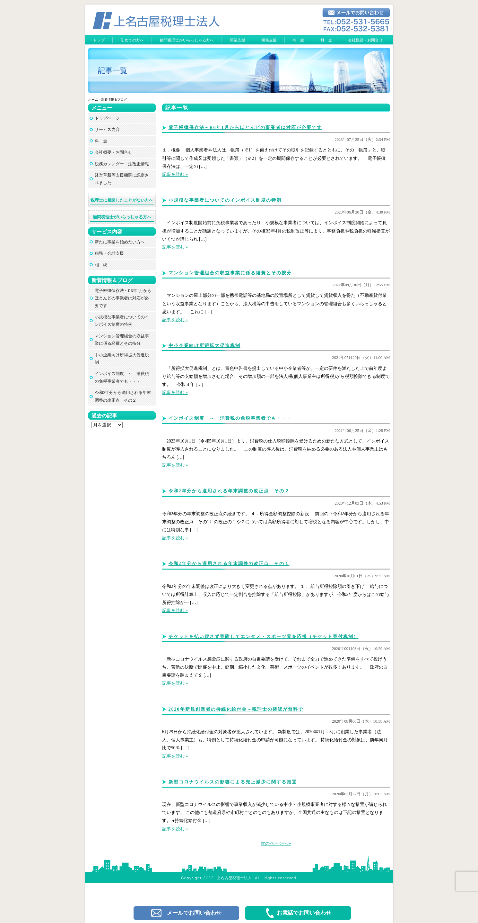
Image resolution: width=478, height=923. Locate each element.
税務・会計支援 (109, 253)
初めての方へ (132, 40)
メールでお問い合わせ (186, 913)
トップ (99, 40)
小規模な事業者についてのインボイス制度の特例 (225, 200)
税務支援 (269, 40)
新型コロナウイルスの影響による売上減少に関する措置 (233, 782)
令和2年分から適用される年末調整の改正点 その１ (229, 563)
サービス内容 (107, 129)
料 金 (326, 40)
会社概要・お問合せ (365, 40)
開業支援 (237, 40)
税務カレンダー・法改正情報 (122, 163)
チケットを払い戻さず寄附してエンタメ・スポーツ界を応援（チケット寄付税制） (264, 636)
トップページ (107, 118)
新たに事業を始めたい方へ (120, 242)
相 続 (298, 40)
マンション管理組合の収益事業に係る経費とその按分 (230, 272)
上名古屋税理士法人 (242, 858)
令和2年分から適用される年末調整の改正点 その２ (229, 491)
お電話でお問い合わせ (298, 913)
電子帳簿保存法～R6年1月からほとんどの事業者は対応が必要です (245, 127)
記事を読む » (175, 174)
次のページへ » (276, 843)
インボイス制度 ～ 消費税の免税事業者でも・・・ (230, 418)
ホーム (93, 99)
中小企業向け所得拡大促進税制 (204, 345)
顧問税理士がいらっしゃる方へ (187, 40)
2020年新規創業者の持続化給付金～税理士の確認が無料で (236, 709)
